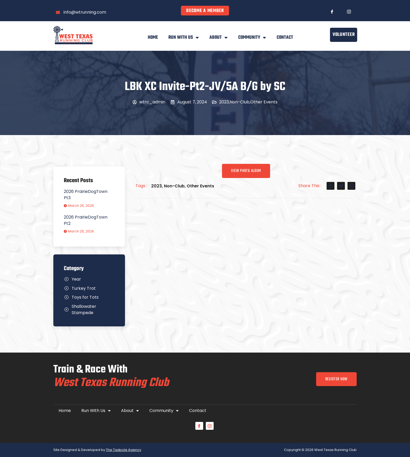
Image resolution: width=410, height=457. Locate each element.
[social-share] (330, 186)
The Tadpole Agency (123, 449)
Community (252, 37)
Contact (285, 37)
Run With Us (183, 37)
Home (153, 37)
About (218, 37)
